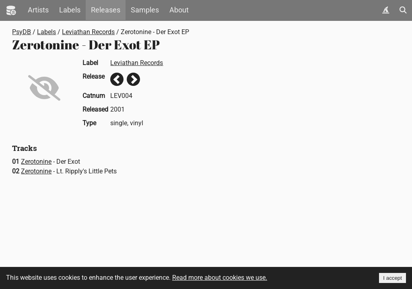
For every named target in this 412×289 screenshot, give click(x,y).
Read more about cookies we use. (219, 277)
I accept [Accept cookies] (392, 278)
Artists (38, 10)
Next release (133, 79)
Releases (105, 10)
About (179, 10)
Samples (145, 10)
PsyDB (21, 32)
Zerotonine (36, 161)
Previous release (117, 79)
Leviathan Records (88, 32)
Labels (69, 10)
